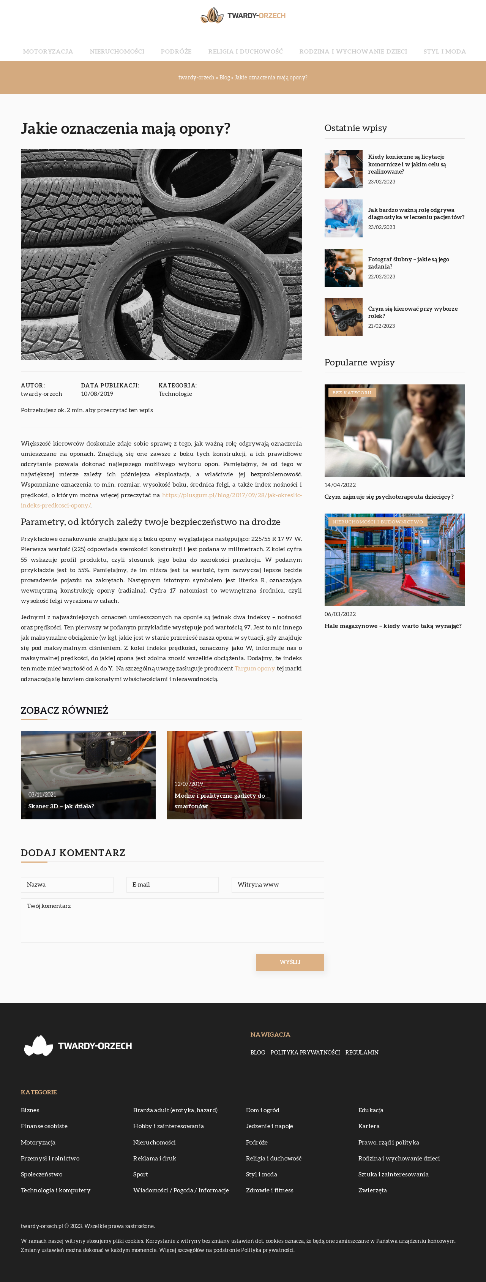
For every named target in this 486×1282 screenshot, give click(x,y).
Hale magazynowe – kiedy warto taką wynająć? (393, 626)
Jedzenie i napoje (269, 1126)
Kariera (369, 1126)
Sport (140, 1174)
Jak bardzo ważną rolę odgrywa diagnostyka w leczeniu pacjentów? (416, 214)
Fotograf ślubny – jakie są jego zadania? (408, 263)
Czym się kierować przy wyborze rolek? (413, 312)
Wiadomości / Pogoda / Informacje (181, 1190)
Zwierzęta (372, 1190)
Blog (258, 1053)
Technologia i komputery (56, 1190)
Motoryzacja (93, 45)
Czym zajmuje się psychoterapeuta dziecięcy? (389, 497)
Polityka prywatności (305, 1053)
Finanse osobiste (44, 1126)
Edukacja (370, 1110)
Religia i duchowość (244, 45)
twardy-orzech (42, 394)
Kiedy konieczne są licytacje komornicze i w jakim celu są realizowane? (407, 164)
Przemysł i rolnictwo (50, 1159)
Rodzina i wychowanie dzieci (328, 45)
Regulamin (362, 1053)
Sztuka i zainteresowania (393, 1174)
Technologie (176, 394)
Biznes (30, 1110)
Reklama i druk (154, 1159)
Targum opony (255, 669)
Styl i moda (400, 45)
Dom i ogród (262, 1110)
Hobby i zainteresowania (168, 1126)
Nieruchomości (146, 45)
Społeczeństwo (41, 1174)
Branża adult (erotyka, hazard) (175, 1110)
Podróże (191, 45)
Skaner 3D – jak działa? (61, 806)
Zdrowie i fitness (270, 1190)
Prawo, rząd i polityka (389, 1143)
